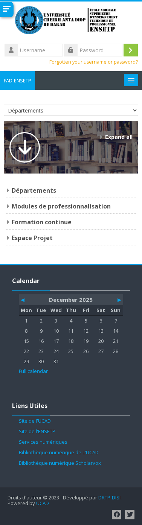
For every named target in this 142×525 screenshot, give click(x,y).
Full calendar (33, 371)
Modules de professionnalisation (61, 206)
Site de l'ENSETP (37, 431)
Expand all (119, 136)
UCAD (42, 503)
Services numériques (43, 441)
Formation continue (42, 222)
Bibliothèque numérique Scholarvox (60, 463)
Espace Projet (32, 238)
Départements (34, 190)
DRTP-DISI (109, 498)
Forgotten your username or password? (93, 62)
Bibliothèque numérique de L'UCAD (59, 452)
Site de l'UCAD (35, 420)
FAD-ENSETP (17, 80)
